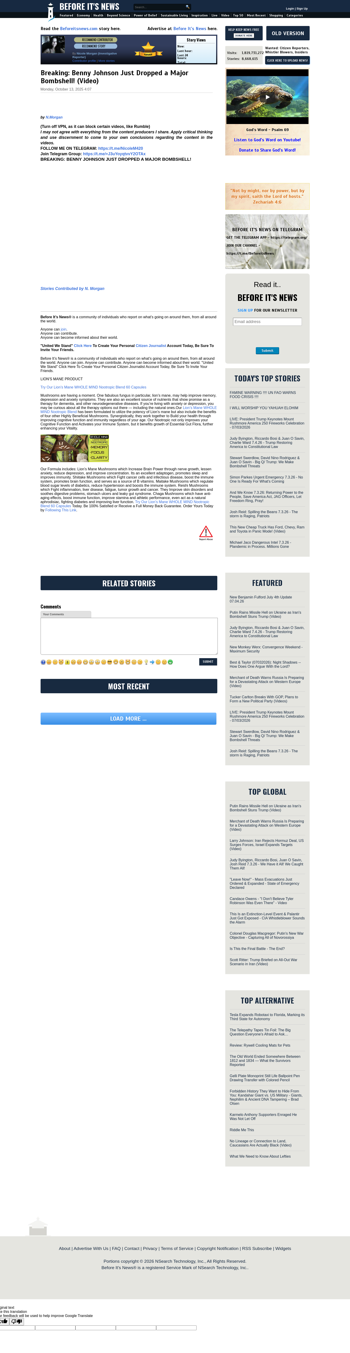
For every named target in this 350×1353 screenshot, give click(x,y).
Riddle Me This (242, 1130)
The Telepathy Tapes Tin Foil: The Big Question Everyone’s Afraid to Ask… (260, 1032)
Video (225, 15)
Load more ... (128, 718)
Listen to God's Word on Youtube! (267, 139)
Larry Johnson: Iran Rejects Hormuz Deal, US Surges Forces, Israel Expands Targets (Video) (267, 845)
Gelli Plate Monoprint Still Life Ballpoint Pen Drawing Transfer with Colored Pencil (265, 1078)
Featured (66, 15)
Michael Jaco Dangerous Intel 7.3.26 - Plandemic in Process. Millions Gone (260, 544)
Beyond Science (118, 15)
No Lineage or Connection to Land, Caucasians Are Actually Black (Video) (261, 1143)
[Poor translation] (16, 1321)
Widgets (283, 1248)
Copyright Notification (218, 1248)
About (64, 1248)
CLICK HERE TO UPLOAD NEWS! (287, 60)
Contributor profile (84, 60)
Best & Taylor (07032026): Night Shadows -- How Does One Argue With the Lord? (265, 664)
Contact (131, 1248)
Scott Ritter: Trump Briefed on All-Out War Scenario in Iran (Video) (263, 962)
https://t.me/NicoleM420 (120, 148)
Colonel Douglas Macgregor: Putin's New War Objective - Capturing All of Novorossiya (267, 935)
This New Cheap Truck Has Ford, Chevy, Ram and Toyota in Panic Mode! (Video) (267, 529)
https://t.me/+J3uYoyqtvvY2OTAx (114, 154)
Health (98, 15)
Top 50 (238, 15)
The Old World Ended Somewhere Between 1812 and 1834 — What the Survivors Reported (265, 1061)
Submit (267, 350)
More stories (106, 60)
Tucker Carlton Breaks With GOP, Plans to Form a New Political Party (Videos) (264, 699)
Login (290, 8)
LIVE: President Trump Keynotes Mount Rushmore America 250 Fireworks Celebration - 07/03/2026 (267, 423)
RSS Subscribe (257, 1248)
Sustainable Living (174, 15)
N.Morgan (54, 117)
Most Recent (256, 15)
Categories (295, 15)
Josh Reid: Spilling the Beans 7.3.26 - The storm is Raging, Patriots (264, 514)
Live (215, 15)
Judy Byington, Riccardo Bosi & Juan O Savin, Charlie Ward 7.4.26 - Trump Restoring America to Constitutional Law (267, 443)
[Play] (267, 97)
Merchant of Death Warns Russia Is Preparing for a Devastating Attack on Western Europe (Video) (267, 682)
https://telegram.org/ (289, 237)
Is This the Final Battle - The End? (257, 949)
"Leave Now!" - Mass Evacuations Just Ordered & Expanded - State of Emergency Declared (264, 883)
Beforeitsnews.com (79, 28)
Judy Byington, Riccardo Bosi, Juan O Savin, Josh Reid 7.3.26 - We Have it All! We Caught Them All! (266, 864)
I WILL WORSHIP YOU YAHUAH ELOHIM (264, 408)
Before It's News (89, 6)
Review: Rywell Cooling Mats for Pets (260, 1045)
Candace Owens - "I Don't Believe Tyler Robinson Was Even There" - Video (262, 901)
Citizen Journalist (151, 346)
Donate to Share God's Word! (267, 150)
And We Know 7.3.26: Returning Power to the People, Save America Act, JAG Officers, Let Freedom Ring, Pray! (266, 497)
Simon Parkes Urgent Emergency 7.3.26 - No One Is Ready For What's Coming (266, 479)
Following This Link (60, 510)
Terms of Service (177, 1248)
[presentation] (267, 336)
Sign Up (302, 8)
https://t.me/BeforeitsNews (250, 253)
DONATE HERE (243, 35)
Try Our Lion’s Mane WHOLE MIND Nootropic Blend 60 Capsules (93, 387)
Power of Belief (145, 15)
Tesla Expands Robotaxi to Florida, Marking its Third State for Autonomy (267, 1017)
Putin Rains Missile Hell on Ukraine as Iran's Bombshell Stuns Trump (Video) (265, 614)
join (63, 329)
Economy (83, 15)
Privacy (150, 1248)
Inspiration (200, 15)
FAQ (116, 1248)
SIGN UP (245, 310)
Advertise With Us (91, 1248)
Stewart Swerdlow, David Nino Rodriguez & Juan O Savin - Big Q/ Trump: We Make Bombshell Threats (265, 462)
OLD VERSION (288, 33)
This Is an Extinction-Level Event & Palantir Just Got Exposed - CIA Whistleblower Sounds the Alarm (267, 918)
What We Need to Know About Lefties (260, 1156)
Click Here (83, 346)
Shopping (276, 15)
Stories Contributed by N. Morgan (73, 288)
